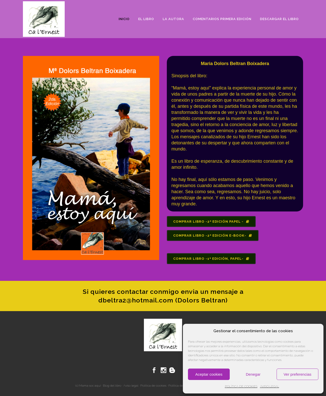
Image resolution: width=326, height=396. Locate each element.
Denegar (253, 374)
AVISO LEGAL (269, 386)
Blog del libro (112, 385)
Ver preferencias (297, 374)
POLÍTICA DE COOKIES (241, 386)
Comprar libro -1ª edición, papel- (211, 259)
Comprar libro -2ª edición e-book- (212, 235)
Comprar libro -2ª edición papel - (211, 221)
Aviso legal (130, 385)
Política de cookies (153, 385)
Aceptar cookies (209, 374)
